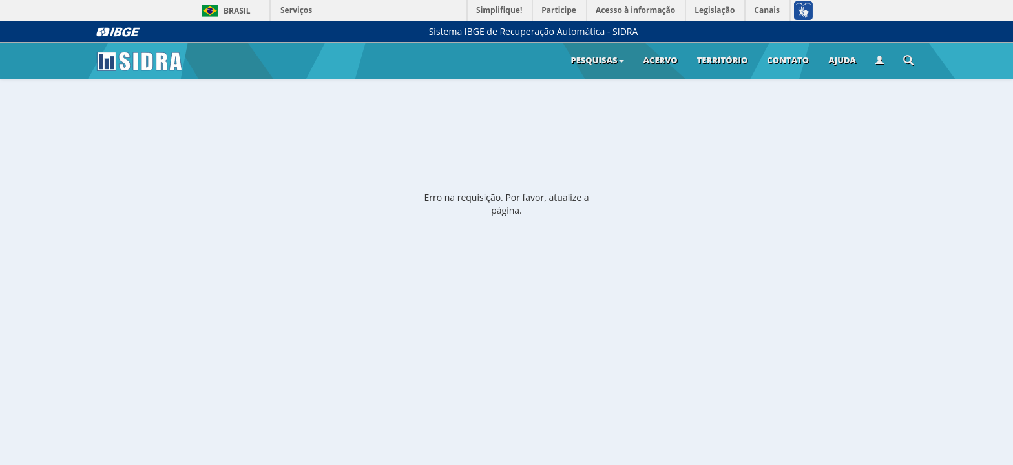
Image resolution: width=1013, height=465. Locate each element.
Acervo (660, 60)
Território (722, 60)
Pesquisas (596, 60)
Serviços (296, 10)
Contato (788, 60)
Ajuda (842, 60)
